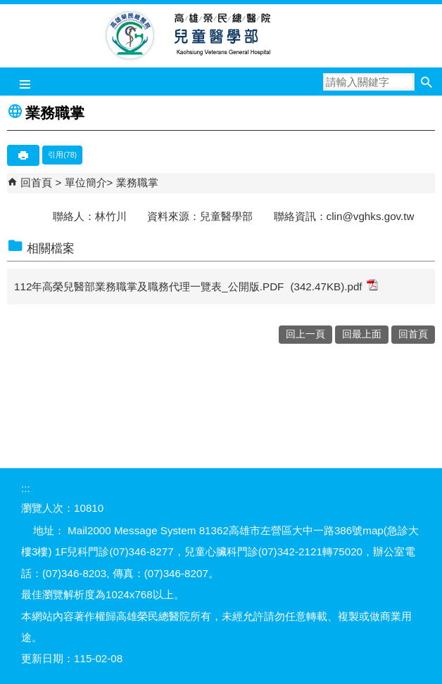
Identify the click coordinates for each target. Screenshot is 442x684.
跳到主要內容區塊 (7, 7)
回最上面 (361, 334)
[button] (426, 82)
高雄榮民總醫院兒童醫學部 (221, 35)
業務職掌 (137, 182)
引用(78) (62, 154)
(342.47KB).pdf (333, 285)
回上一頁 (305, 334)
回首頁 (36, 182)
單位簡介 (86, 182)
